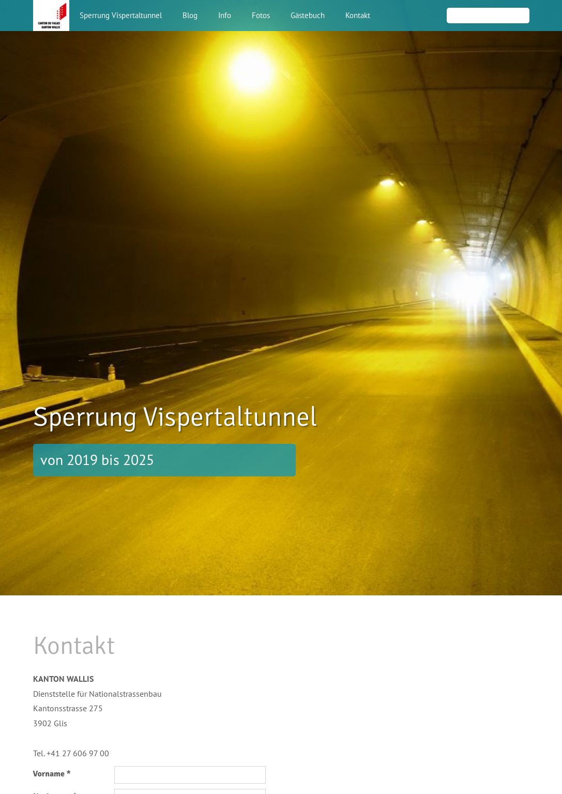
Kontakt (357, 15)
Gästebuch (308, 15)
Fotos (261, 15)
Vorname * (52, 774)
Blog (190, 15)
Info (224, 15)
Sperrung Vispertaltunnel (121, 15)
